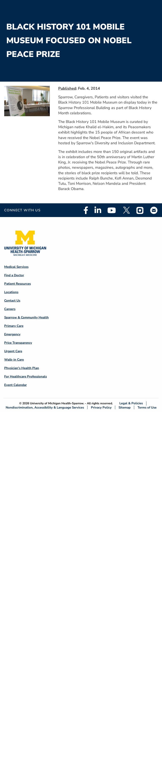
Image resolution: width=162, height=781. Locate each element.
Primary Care (13, 326)
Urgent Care (13, 351)
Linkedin (97, 210)
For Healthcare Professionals (25, 376)
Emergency (12, 334)
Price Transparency (18, 343)
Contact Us (12, 300)
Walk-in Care (14, 359)
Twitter (126, 210)
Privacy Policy (101, 407)
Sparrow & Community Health (26, 317)
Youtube (111, 210)
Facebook (86, 210)
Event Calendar (15, 385)
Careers (9, 309)
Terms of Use (147, 407)
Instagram (140, 210)
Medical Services (16, 267)
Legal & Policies (131, 403)
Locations (11, 292)
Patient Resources (17, 284)
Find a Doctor (14, 275)
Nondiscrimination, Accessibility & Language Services (45, 407)
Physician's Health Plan (21, 368)
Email (154, 210)
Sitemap (125, 407)
